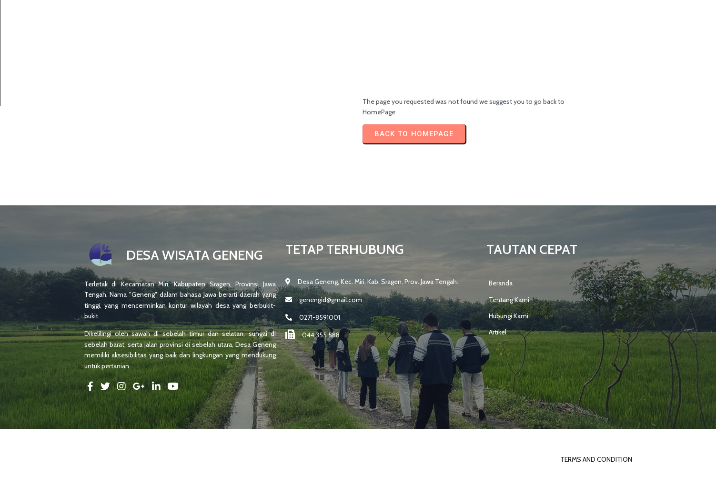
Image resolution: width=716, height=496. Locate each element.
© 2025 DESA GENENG (117, 486)
